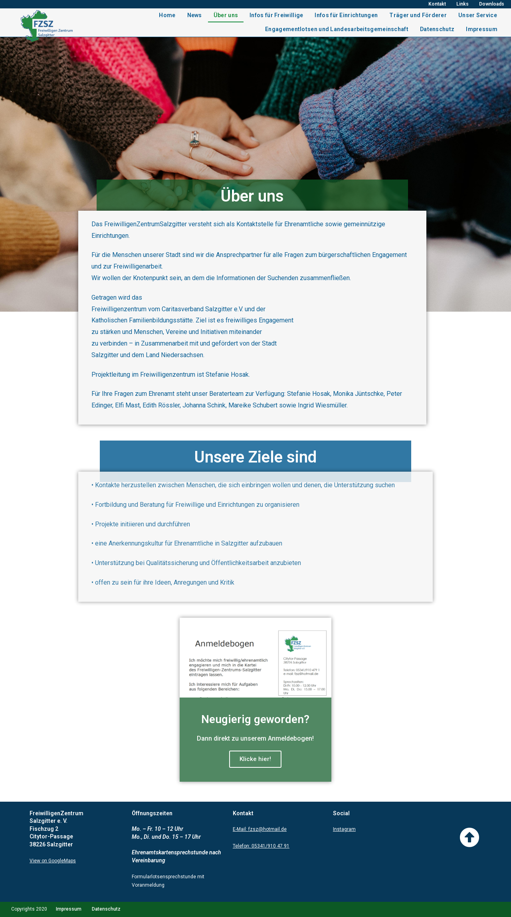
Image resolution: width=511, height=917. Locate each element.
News (194, 15)
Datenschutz (437, 29)
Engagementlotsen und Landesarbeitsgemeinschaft (336, 29)
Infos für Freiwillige (276, 15)
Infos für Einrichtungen (346, 15)
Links (462, 4)
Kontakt (437, 4)
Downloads (491, 4)
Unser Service (477, 15)
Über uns (226, 15)
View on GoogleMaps (53, 861)
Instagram (344, 829)
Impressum (481, 29)
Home (167, 15)
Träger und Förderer (418, 15)
